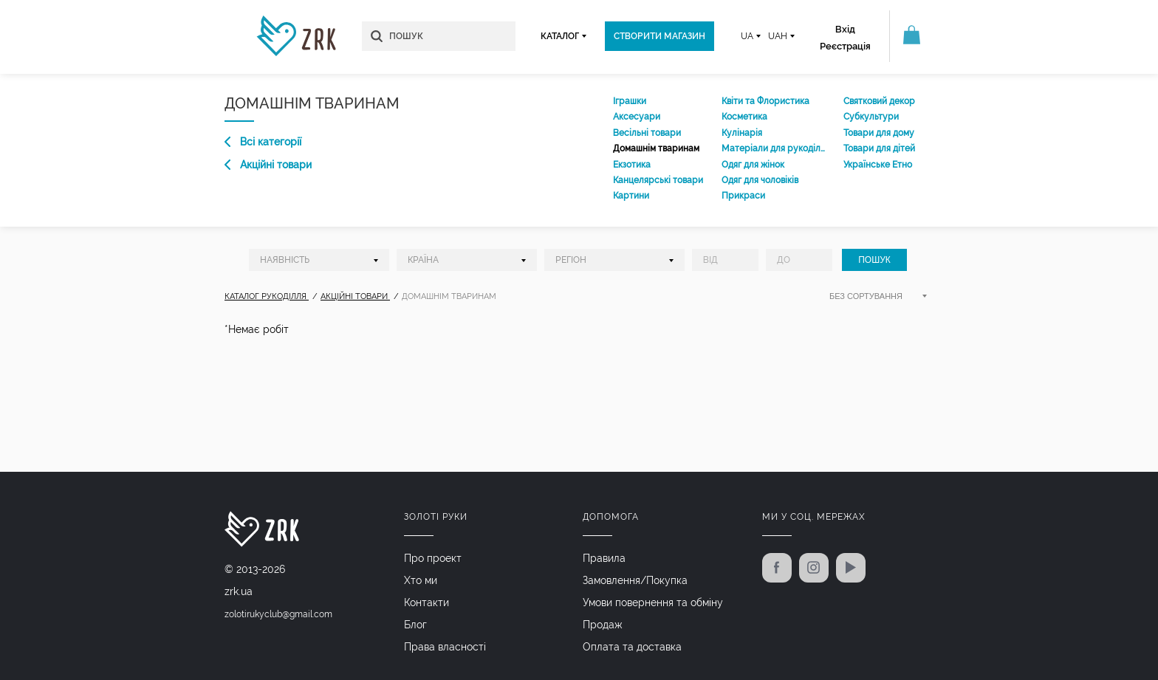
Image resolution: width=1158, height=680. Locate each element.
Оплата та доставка (632, 647)
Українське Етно (877, 164)
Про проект (433, 558)
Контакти (426, 602)
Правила (604, 558)
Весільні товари (647, 133)
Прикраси (743, 195)
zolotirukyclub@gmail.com (278, 614)
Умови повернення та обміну (653, 602)
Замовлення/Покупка (635, 580)
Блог (415, 625)
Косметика (744, 116)
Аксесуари (636, 116)
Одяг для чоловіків (760, 180)
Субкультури (871, 116)
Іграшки (629, 101)
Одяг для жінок (753, 164)
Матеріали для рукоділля (773, 148)
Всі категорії (263, 142)
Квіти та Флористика (765, 101)
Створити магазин (659, 36)
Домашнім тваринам (656, 148)
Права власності (445, 647)
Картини (631, 195)
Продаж (603, 625)
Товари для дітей (879, 148)
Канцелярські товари (658, 180)
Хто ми (420, 580)
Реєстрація (845, 46)
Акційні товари (268, 164)
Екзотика (632, 164)
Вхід (845, 29)
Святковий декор (879, 101)
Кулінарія (742, 133)
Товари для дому (878, 133)
